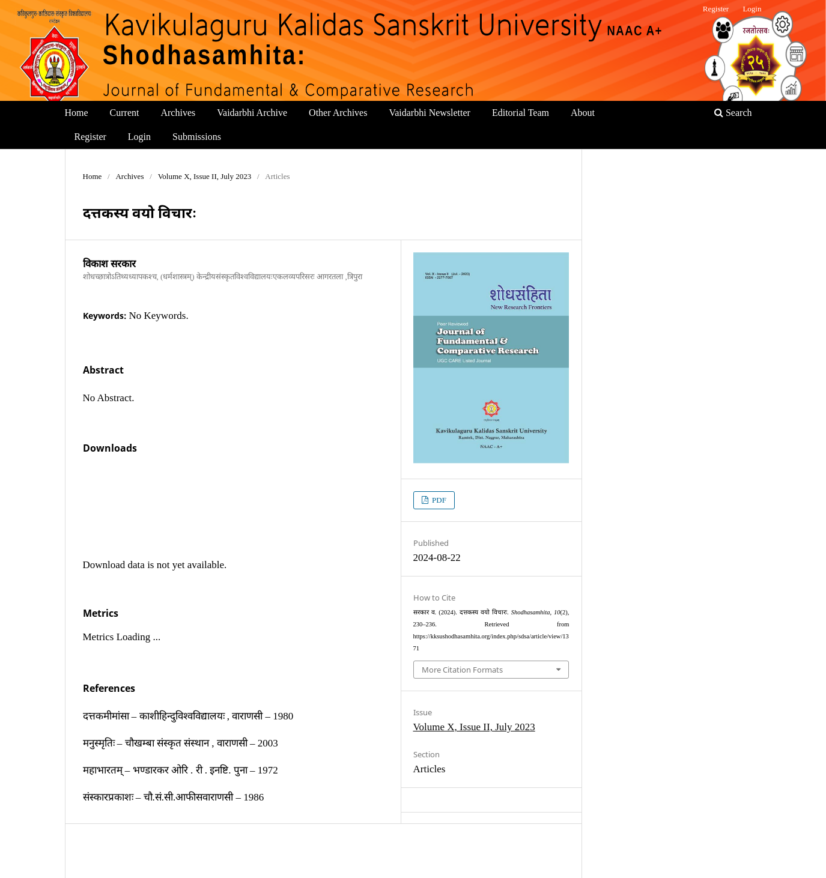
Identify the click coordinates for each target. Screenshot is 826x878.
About (583, 112)
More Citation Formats (462, 669)
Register (90, 137)
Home (76, 112)
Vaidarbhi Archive (252, 112)
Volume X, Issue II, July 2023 (205, 176)
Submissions (196, 137)
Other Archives (338, 112)
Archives (177, 112)
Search (733, 112)
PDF (438, 499)
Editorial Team (520, 112)
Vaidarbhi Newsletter (429, 112)
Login (139, 137)
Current (124, 112)
